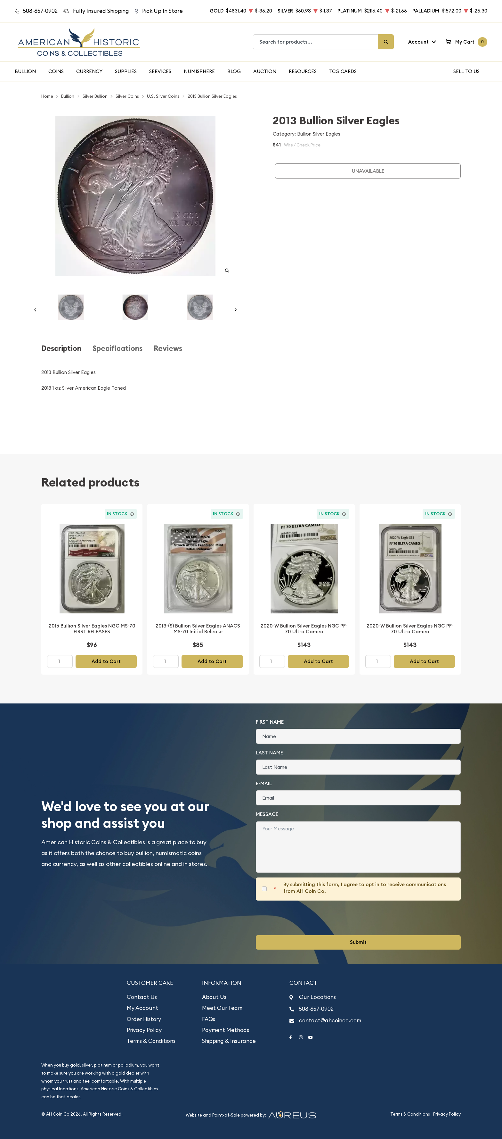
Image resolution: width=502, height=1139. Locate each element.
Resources (303, 71)
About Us (214, 997)
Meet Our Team (222, 1007)
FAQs (208, 1019)
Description (61, 348)
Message (267, 814)
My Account (142, 1007)
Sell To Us (466, 71)
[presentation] (304, 917)
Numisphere (199, 71)
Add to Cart (106, 661)
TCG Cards (343, 71)
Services (160, 71)
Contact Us (142, 997)
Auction (264, 71)
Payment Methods (225, 1030)
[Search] (386, 41)
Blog (234, 71)
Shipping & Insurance (229, 1040)
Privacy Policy (144, 1030)
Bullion (25, 71)
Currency (89, 71)
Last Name (269, 753)
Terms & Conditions (151, 1040)
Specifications (117, 348)
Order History (144, 1019)
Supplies (126, 71)
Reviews (168, 348)
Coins (56, 71)
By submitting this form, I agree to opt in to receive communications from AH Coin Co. (364, 887)
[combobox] (315, 41)
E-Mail (264, 783)
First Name (270, 722)
